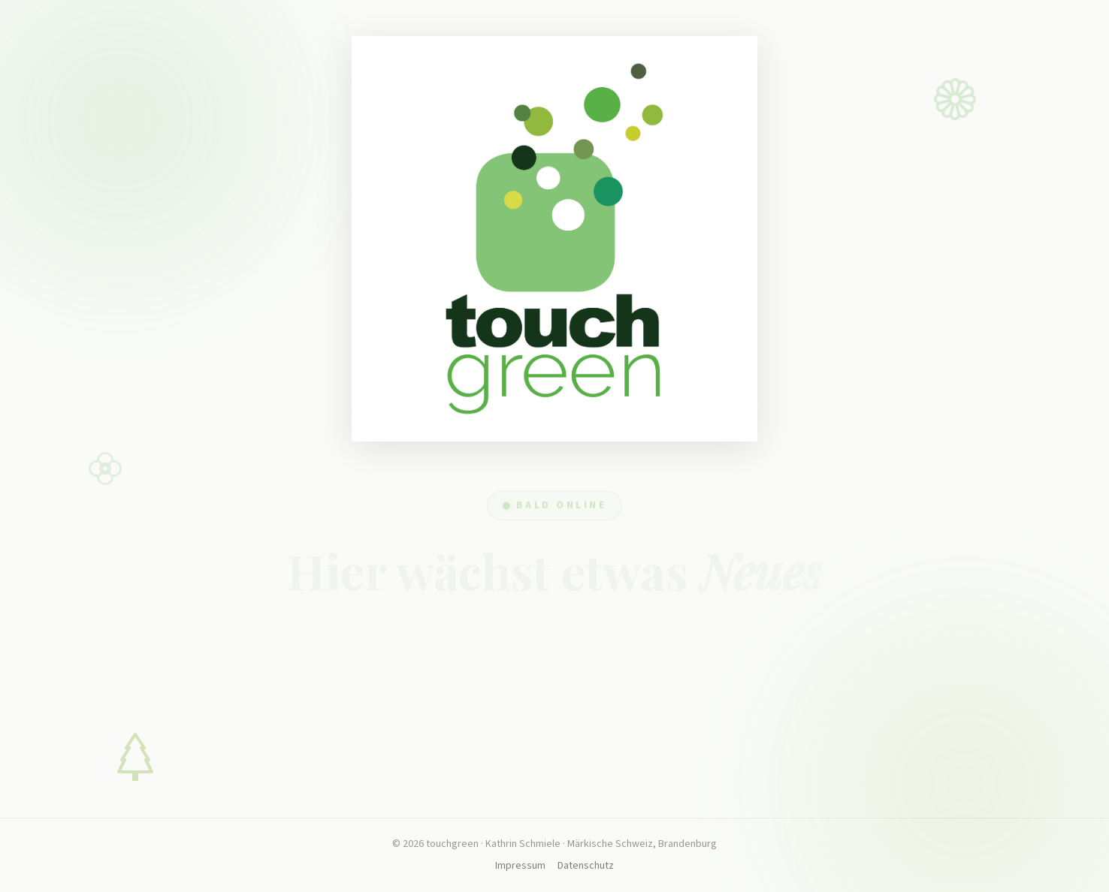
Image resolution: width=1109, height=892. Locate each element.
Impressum (520, 865)
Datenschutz (586, 865)
